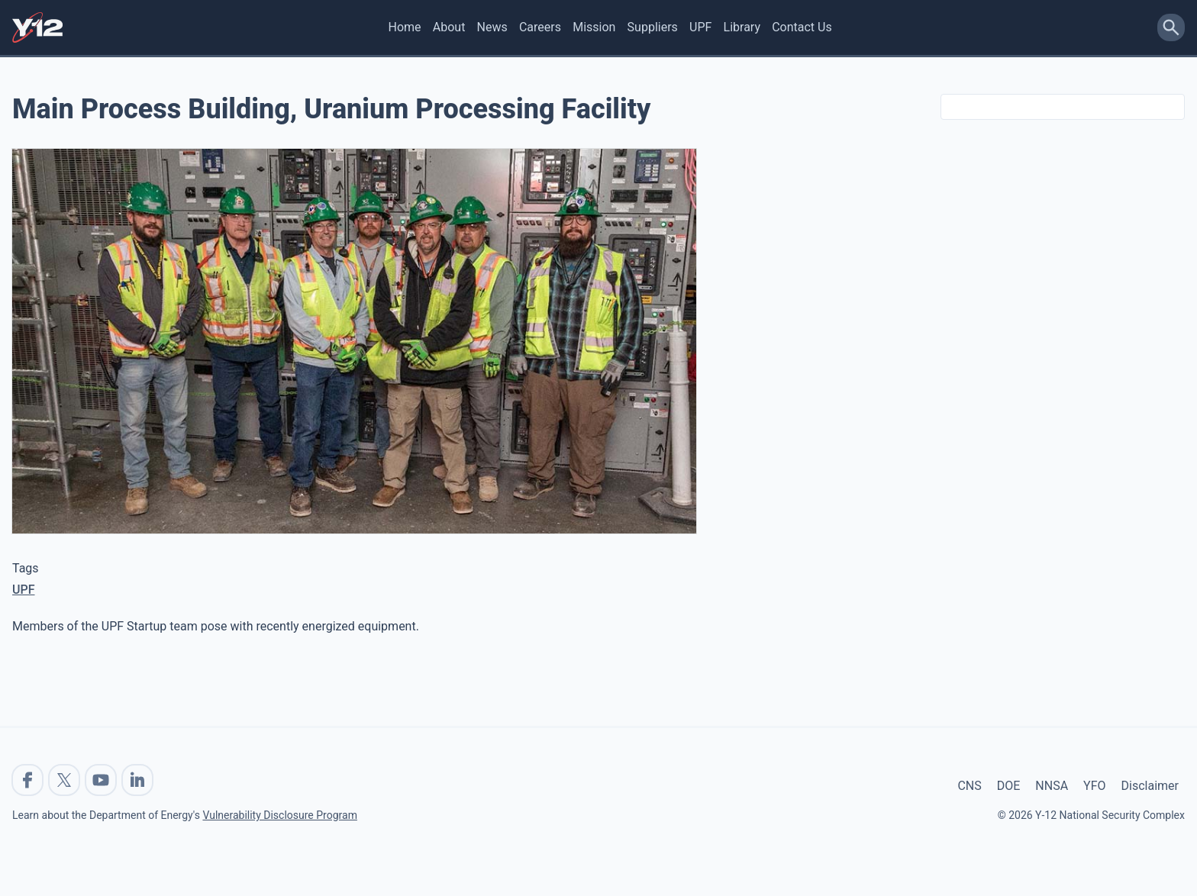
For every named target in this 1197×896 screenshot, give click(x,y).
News (492, 27)
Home (405, 27)
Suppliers (653, 27)
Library (742, 27)
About (449, 27)
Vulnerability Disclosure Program (279, 815)
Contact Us (802, 27)
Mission (594, 27)
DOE (1009, 785)
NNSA (1051, 785)
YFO (1094, 785)
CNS (969, 785)
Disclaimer (1150, 785)
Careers (540, 27)
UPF (700, 27)
